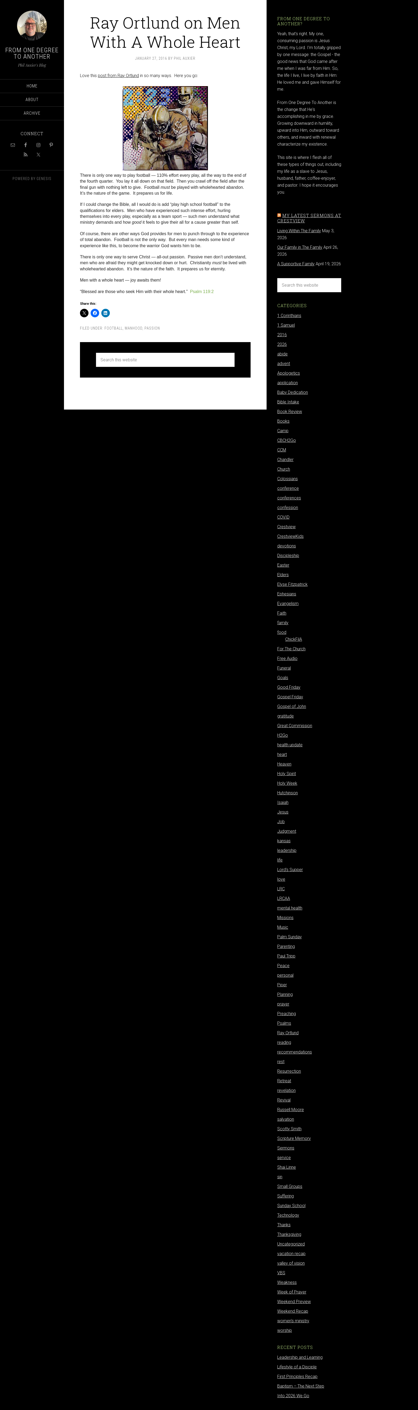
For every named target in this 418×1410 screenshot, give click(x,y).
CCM (281, 449)
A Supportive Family (296, 263)
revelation (286, 1090)
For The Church (291, 648)
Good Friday (288, 687)
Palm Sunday (289, 936)
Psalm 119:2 (202, 291)
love (281, 879)
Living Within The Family (299, 230)
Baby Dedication (292, 392)
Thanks (284, 1224)
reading (284, 1042)
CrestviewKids (290, 536)
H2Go (282, 735)
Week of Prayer (291, 1292)
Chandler (285, 459)
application (287, 382)
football (113, 328)
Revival (284, 1100)
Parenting (286, 946)
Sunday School (291, 1205)
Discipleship (288, 555)
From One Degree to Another (32, 53)
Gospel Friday (290, 696)
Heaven (284, 764)
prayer (283, 1004)
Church (283, 469)
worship (284, 1330)
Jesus (282, 812)
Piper (282, 984)
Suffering (285, 1196)
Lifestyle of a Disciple (297, 1366)
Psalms (284, 1023)
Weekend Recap (292, 1311)
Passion (152, 328)
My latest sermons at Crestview (309, 218)
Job (281, 821)
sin (279, 1176)
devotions (286, 545)
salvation (285, 1119)
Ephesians (286, 593)
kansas (284, 840)
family (282, 622)
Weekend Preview (294, 1301)
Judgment (286, 831)
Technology (288, 1215)
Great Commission (294, 725)
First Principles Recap (297, 1376)
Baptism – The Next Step (300, 1386)
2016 (282, 334)
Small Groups (289, 1186)
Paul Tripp (286, 956)
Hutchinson (287, 792)
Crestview (286, 526)
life (280, 860)
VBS (281, 1272)
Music (282, 927)
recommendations (294, 1052)
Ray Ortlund (288, 1032)
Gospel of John (291, 706)
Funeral (284, 668)
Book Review (289, 411)
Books (283, 421)
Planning (285, 994)
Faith (281, 613)
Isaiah (282, 802)
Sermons (285, 1148)
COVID (283, 517)
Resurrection (289, 1071)
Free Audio (287, 658)
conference (288, 488)
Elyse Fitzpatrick (292, 584)
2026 (282, 344)
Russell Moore (290, 1109)
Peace (283, 965)
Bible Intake (288, 401)
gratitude (285, 716)
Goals (282, 677)
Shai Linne (286, 1167)
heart (282, 754)
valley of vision (291, 1263)
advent (283, 363)
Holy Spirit (286, 773)
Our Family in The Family (299, 247)
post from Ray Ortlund (118, 75)
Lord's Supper (290, 869)
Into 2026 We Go (293, 1395)
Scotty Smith (289, 1128)
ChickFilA (293, 639)
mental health (289, 908)
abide (282, 353)
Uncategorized (291, 1244)
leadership (286, 850)
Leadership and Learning (300, 1357)
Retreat (284, 1080)
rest (280, 1061)
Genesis (44, 179)
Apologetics (288, 373)
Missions (285, 917)
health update (290, 744)
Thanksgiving (289, 1234)
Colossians (287, 478)
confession (287, 507)
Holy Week (287, 783)
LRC (281, 888)
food (281, 632)
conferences (289, 497)
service (284, 1157)
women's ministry (293, 1320)
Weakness (287, 1282)
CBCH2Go (286, 440)
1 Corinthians (289, 315)
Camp (282, 430)
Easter (283, 565)
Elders (283, 574)
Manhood (133, 328)
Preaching (286, 1013)
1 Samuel (286, 325)
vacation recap (291, 1253)
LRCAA (283, 898)
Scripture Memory (294, 1138)
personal (285, 975)
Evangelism (288, 603)
